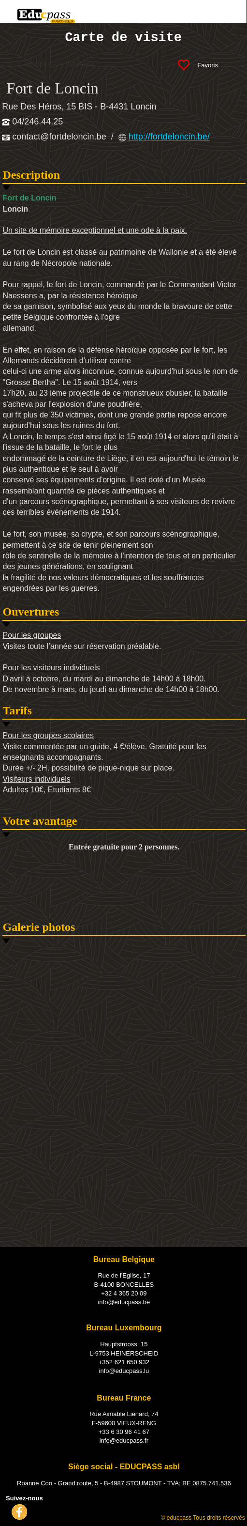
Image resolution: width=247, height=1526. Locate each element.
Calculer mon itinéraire (56, 64)
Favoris (209, 65)
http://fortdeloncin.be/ (169, 136)
